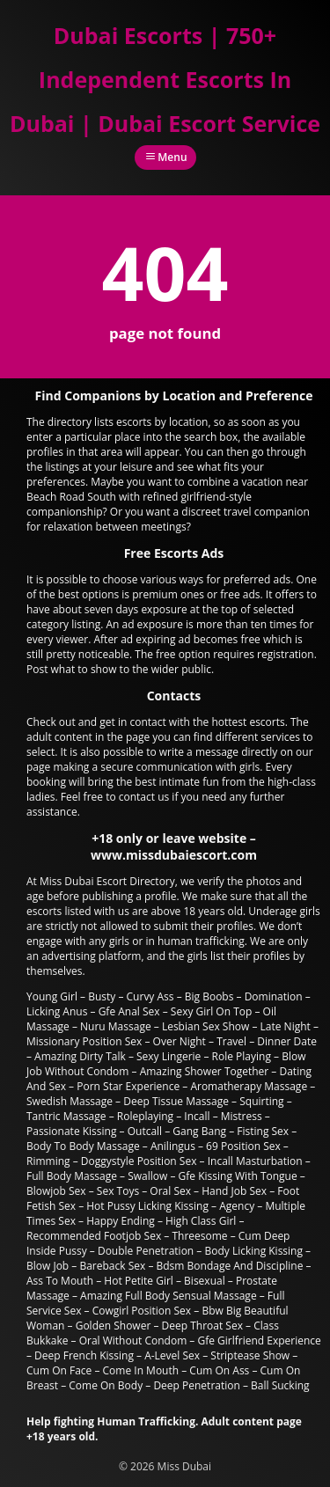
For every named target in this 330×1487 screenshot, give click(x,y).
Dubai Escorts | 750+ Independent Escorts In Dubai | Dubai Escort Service (165, 79)
